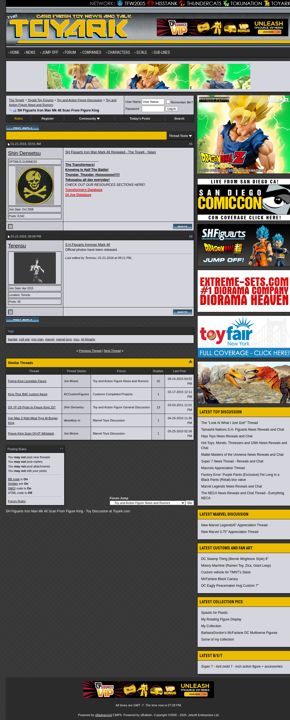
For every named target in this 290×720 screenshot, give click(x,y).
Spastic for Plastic (214, 613)
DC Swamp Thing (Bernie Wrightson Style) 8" (235, 559)
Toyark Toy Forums (41, 100)
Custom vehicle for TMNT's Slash (226, 572)
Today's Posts (140, 118)
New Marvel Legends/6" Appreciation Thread (234, 525)
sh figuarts (88, 339)
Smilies (13, 483)
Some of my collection (217, 639)
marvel (49, 339)
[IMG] (12, 488)
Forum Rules (17, 501)
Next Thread (112, 350)
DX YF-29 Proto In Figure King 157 (32, 407)
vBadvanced (103, 715)
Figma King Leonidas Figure (27, 381)
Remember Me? (179, 102)
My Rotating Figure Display (221, 619)
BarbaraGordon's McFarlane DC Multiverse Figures (239, 633)
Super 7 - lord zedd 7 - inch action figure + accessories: (242, 666)
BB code (14, 479)
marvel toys (64, 339)
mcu (76, 339)
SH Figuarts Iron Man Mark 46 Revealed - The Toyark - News (110, 152)
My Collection (211, 626)
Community (89, 118)
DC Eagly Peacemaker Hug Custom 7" (230, 586)
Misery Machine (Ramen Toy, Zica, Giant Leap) (236, 566)
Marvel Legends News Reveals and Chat (231, 486)
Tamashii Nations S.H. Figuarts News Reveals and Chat (242, 429)
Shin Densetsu (24, 153)
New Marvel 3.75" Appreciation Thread (229, 532)
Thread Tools (178, 135)
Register (48, 118)
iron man (38, 339)
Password (132, 108)
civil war (24, 339)
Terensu (17, 246)
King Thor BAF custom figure (27, 394)
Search (179, 118)
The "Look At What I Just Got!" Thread (229, 423)
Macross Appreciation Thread (223, 468)
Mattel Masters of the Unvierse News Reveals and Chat (242, 455)
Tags (11, 331)
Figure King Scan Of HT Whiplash (31, 433)
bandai (12, 339)
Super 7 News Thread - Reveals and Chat (232, 461)
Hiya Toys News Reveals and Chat (227, 436)
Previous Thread (90, 350)
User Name (133, 101)
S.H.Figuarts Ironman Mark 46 (87, 245)
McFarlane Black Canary (219, 579)
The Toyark (16, 100)
